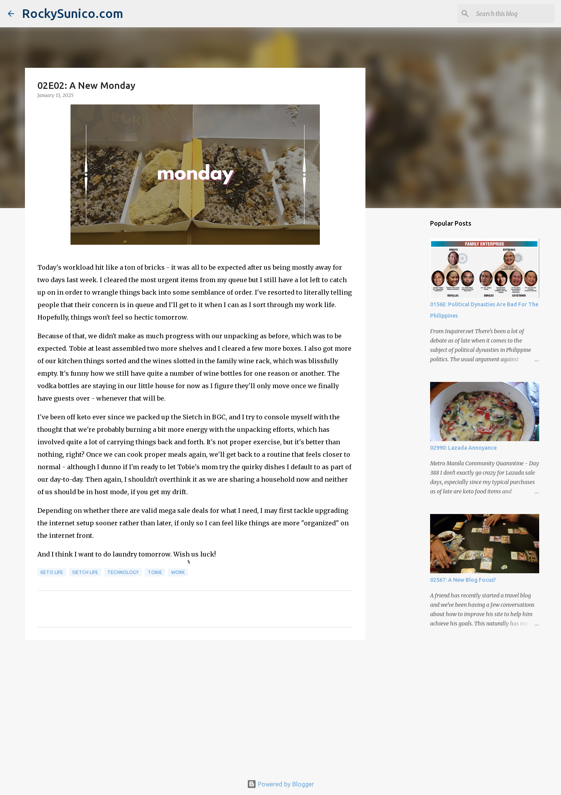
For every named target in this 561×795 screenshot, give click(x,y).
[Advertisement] (195, 706)
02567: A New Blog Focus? (463, 580)
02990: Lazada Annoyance (463, 448)
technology (123, 572)
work (178, 572)
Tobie (155, 572)
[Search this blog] (514, 13)
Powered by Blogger (280, 784)
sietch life (85, 572)
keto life (52, 572)
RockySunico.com (72, 13)
